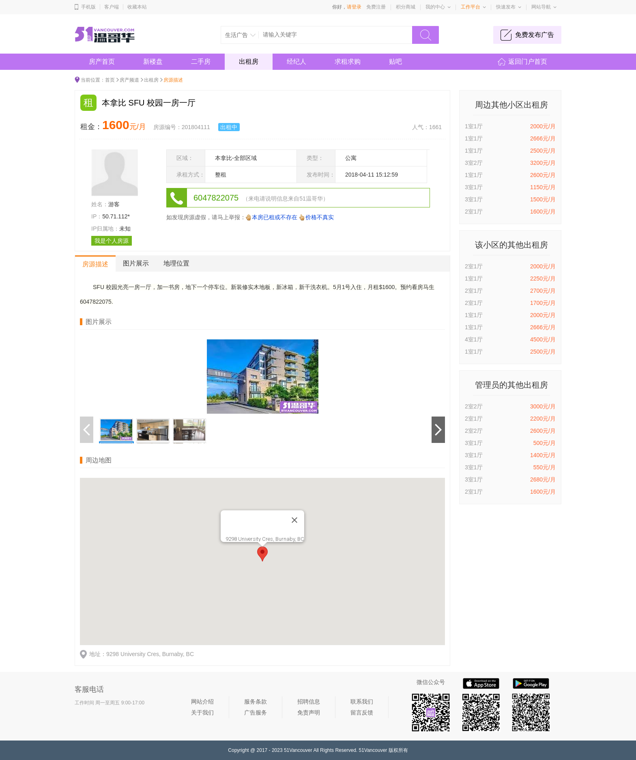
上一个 (86, 430)
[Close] (294, 520)
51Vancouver (298, 750)
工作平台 (470, 7)
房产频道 (129, 80)
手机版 (88, 7)
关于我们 (202, 712)
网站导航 (541, 7)
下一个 (438, 430)
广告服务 (255, 712)
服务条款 (255, 701)
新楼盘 (153, 61)
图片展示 (136, 263)
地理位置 (176, 263)
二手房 (201, 61)
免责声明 (308, 712)
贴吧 (395, 61)
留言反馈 (361, 712)
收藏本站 (137, 7)
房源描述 (95, 264)
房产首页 (102, 61)
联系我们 (361, 701)
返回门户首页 (527, 61)
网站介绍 (202, 701)
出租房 (248, 61)
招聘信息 (308, 701)
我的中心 (435, 7)
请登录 (354, 7)
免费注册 (376, 7)
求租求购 (348, 61)
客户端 (111, 7)
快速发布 (506, 7)
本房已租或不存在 (274, 217)
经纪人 (296, 61)
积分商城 (405, 7)
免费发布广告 (534, 34)
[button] (262, 553)
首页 (110, 80)
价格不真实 (319, 217)
